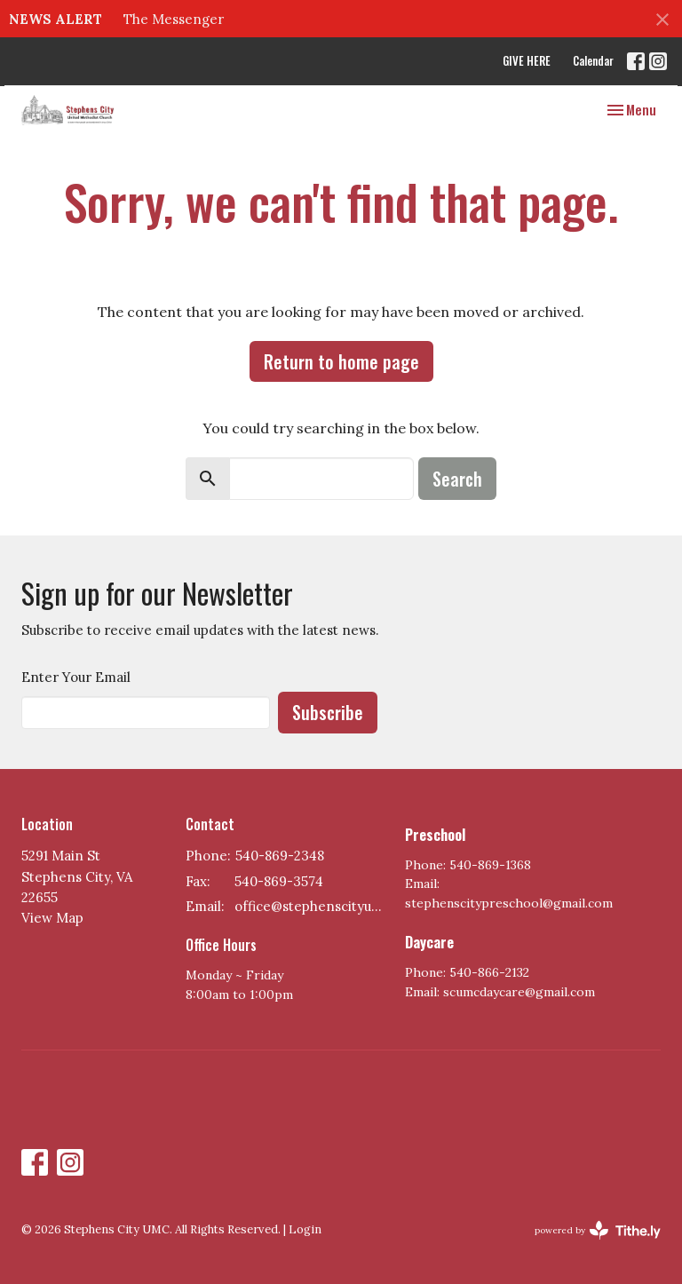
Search (457, 478)
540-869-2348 (279, 855)
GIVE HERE (527, 60)
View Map (52, 917)
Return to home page (341, 361)
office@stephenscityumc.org (310, 906)
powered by (598, 1230)
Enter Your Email (76, 677)
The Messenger (173, 19)
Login (305, 1229)
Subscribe (327, 712)
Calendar (593, 60)
